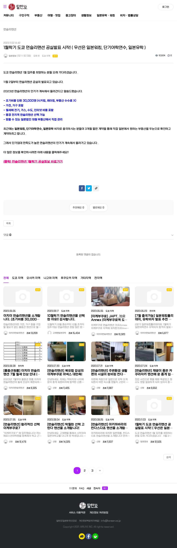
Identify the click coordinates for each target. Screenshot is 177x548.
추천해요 (78, 207)
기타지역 (86, 278)
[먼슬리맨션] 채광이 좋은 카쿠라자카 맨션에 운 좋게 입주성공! (153, 374)
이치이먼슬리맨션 (13, 333)
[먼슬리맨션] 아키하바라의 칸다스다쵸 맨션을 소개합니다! (109, 428)
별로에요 (98, 207)
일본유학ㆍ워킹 (106, 15)
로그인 (165, 7)
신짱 (52, 388)
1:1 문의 (73, 488)
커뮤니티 (8, 15)
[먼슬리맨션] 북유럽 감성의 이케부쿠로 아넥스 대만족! (65, 372)
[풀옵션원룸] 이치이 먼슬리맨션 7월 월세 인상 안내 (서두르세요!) (21, 374)
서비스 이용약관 (77, 512)
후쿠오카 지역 (69, 278)
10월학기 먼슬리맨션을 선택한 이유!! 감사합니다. (66, 317)
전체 (6, 278)
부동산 (38, 15)
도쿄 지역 (46, 56)
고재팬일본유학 (56, 333)
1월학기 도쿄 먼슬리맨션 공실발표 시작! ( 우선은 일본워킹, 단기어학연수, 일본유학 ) (154, 428)
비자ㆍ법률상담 (129, 15)
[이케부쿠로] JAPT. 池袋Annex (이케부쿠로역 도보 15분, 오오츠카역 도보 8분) (109, 320)
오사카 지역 (33, 278)
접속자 (101, 488)
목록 (8, 223)
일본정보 (9, 56)
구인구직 (24, 15)
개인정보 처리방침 (99, 512)
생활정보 (86, 15)
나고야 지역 (50, 278)
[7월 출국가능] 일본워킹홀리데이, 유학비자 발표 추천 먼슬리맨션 (154, 319)
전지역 (98, 278)
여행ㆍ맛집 (54, 15)
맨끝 (99, 470)
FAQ (81, 488)
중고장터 (71, 15)
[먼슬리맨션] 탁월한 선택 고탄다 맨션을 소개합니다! (66, 426)
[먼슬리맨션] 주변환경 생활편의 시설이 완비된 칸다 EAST (109, 374)
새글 (89, 488)
